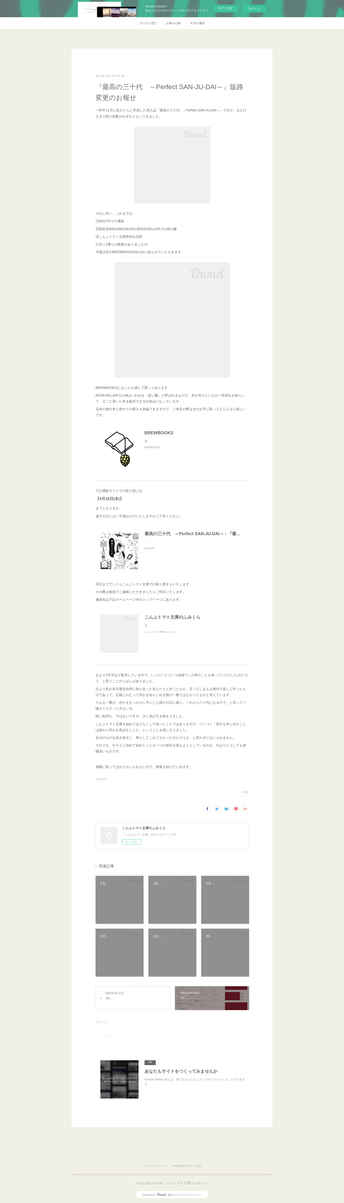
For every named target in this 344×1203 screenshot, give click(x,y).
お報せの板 (173, 23)
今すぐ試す (225, 8)
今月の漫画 (197, 23)
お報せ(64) (101, 779)
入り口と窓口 (148, 23)
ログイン (254, 8)
